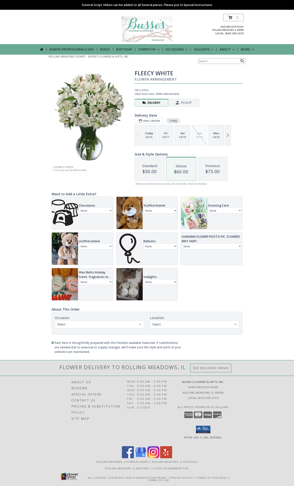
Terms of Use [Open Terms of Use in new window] (158, 480)
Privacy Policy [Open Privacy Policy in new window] (181, 477)
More (247, 49)
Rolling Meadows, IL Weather (126, 468)
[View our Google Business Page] (141, 457)
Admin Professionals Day (71, 49)
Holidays (204, 49)
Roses (105, 49)
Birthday (124, 49)
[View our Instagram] (153, 457)
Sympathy (149, 49)
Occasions (177, 49)
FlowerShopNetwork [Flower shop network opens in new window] (149, 477)
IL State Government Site (170, 468)
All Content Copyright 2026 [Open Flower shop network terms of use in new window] (110, 477)
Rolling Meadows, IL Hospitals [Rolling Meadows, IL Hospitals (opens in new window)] (175, 461)
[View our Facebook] (128, 457)
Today (173, 120)
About (227, 49)
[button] (233, 17)
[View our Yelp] (166, 457)
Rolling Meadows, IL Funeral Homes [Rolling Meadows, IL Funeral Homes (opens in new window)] (122, 461)
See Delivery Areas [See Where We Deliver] (211, 368)
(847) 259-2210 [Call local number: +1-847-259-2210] (234, 33)
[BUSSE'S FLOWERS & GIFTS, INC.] (147, 29)
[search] (242, 61)
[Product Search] (218, 61)
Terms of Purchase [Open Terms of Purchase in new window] (212, 477)
